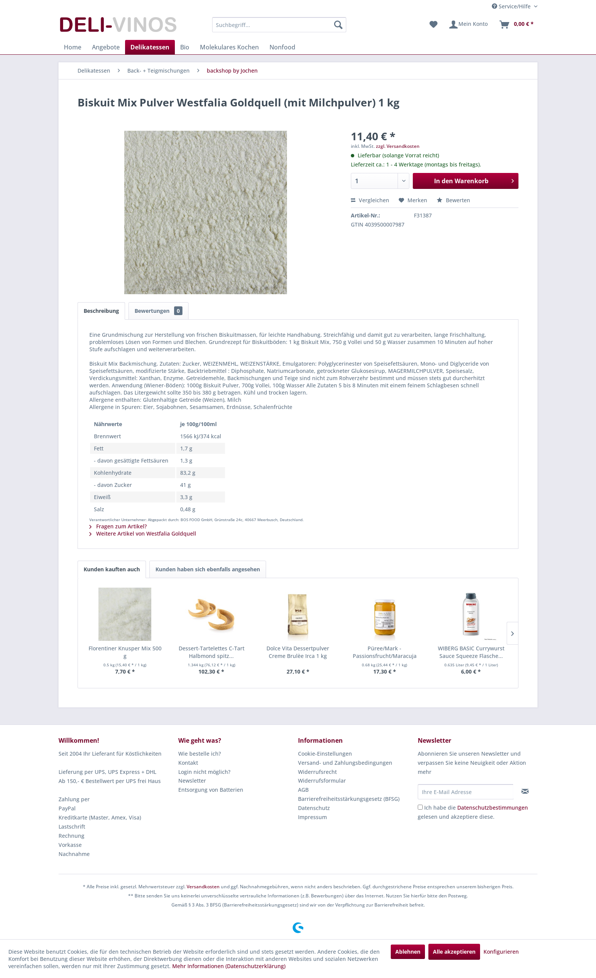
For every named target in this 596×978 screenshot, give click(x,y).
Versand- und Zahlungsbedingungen (345, 762)
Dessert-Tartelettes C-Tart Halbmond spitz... (211, 652)
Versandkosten (203, 886)
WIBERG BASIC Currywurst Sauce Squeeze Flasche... (471, 652)
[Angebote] (106, 47)
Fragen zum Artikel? (118, 526)
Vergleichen (370, 200)
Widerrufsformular (322, 780)
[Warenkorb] (516, 24)
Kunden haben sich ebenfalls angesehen (207, 569)
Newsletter (192, 780)
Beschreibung (101, 310)
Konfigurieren (501, 951)
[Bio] (185, 47)
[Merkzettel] (433, 24)
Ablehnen (407, 951)
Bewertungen (158, 310)
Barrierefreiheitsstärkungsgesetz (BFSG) (348, 798)
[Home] (73, 47)
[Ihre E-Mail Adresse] (466, 791)
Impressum (312, 817)
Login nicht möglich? (204, 771)
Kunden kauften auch (112, 569)
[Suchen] (338, 24)
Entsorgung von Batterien (210, 789)
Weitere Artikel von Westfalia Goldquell (142, 533)
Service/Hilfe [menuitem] (512, 6)
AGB (303, 789)
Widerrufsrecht (317, 771)
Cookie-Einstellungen (325, 753)
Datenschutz (314, 808)
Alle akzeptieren (454, 951)
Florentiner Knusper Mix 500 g (125, 652)
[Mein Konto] (468, 24)
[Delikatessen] (150, 47)
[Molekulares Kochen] (229, 47)
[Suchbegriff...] (279, 24)
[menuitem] (279, 24)
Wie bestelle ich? (199, 753)
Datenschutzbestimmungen (492, 807)
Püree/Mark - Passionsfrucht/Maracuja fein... (385, 652)
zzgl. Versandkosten (398, 146)
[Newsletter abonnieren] (525, 791)
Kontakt (188, 762)
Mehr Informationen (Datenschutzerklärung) (228, 966)
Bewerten (453, 200)
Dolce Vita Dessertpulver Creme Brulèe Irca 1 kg (297, 652)
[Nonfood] (282, 47)
